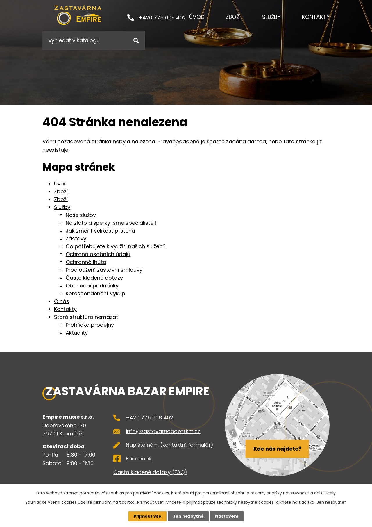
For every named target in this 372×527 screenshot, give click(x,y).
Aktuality (77, 332)
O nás (61, 301)
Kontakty (316, 17)
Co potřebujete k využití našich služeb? (116, 246)
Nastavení (226, 516)
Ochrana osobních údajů (98, 254)
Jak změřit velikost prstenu (100, 230)
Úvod (197, 17)
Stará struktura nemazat (86, 317)
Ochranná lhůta (86, 262)
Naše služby (81, 215)
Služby (271, 17)
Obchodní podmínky (92, 285)
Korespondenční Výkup (95, 293)
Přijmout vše (147, 516)
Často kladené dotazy (94, 277)
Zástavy (76, 238)
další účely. (325, 493)
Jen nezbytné (188, 516)
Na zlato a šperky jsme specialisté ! (111, 222)
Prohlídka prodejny (90, 324)
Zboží (233, 17)
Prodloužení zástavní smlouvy (104, 270)
